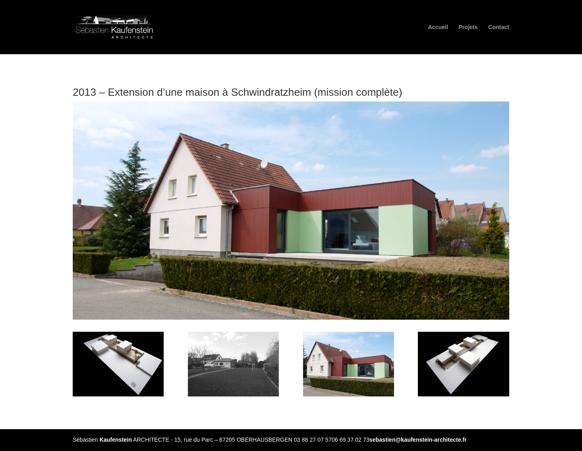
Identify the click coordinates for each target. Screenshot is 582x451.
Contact (498, 27)
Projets (468, 27)
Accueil (438, 27)
